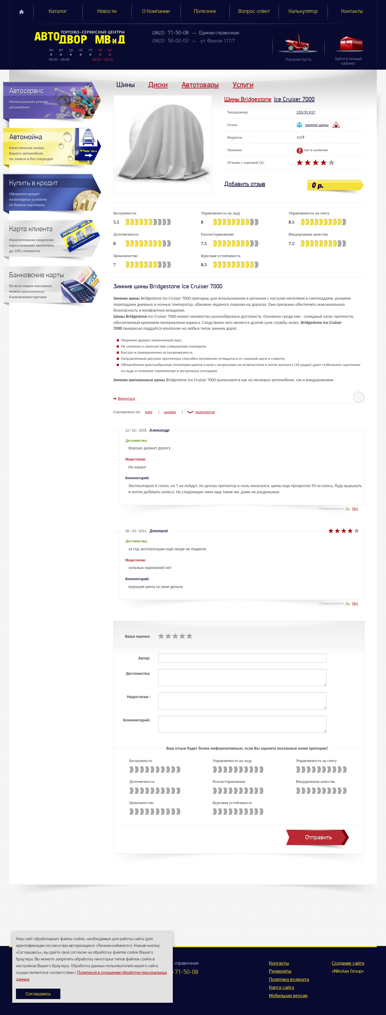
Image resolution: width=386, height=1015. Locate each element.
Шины (125, 84)
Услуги (243, 84)
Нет (355, 508)
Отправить (318, 837)
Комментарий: (136, 720)
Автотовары (200, 84)
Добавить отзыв (244, 183)
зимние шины (317, 124)
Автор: (144, 658)
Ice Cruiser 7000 (294, 99)
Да (347, 508)
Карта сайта (281, 987)
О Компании (156, 11)
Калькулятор (303, 11)
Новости (106, 11)
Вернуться (126, 398)
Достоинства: (138, 673)
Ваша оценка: (137, 636)
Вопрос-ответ (254, 11)
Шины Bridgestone (247, 99)
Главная (21, 11)
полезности (205, 411)
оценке (170, 411)
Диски (158, 84)
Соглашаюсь (38, 993)
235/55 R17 (306, 112)
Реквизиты (280, 971)
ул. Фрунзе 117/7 (217, 41)
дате (149, 411)
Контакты (352, 11)
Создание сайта (348, 963)
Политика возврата (289, 979)
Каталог (58, 11)
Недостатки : (138, 696)
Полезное (205, 11)
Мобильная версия (288, 996)
